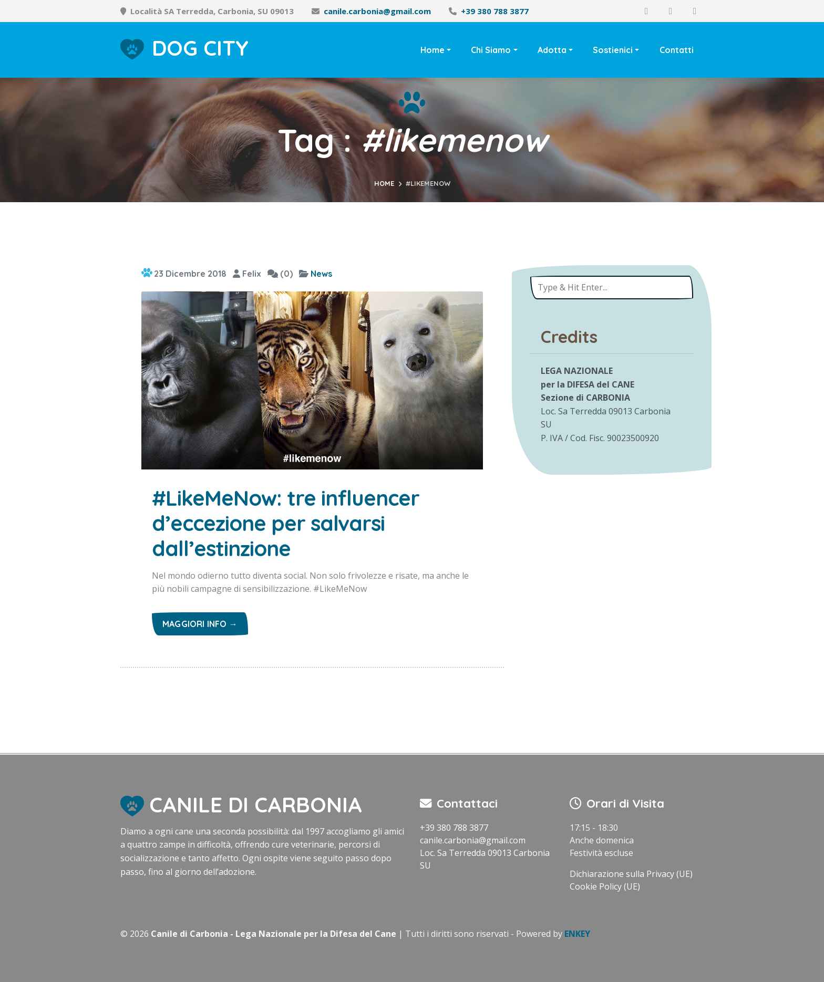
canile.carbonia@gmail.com (377, 11)
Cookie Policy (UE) (605, 886)
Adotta (552, 50)
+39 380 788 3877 (495, 11)
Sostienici (613, 50)
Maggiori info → (200, 624)
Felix (247, 273)
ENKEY (577, 933)
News (321, 273)
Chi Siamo (491, 50)
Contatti (677, 50)
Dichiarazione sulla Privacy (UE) (631, 874)
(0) (280, 273)
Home (432, 50)
